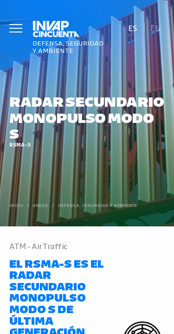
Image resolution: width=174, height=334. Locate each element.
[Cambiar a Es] (132, 27)
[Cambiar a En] (156, 27)
